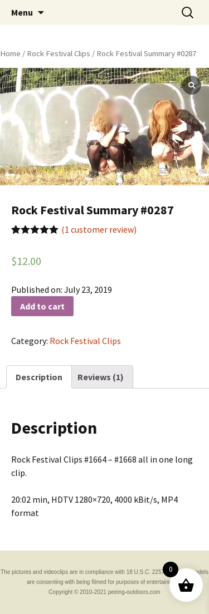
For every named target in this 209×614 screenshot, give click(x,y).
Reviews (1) (100, 376)
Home (10, 53)
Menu (22, 12)
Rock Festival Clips (58, 53)
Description (39, 376)
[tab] (39, 377)
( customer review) (99, 229)
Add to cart (42, 306)
